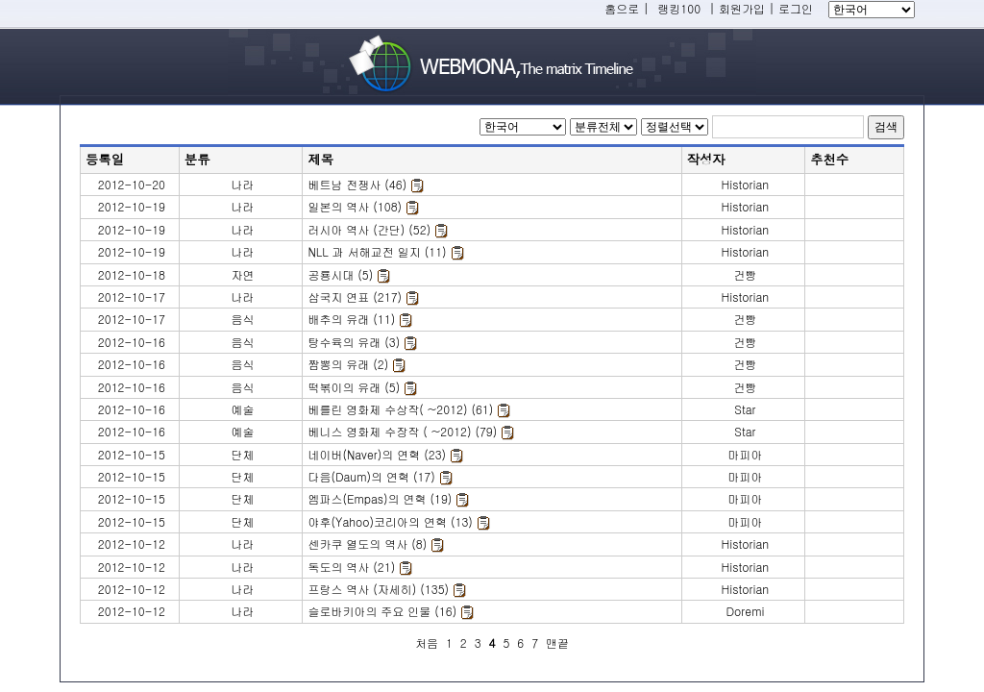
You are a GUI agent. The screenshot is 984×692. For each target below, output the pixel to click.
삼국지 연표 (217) (355, 296)
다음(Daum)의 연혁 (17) (371, 476)
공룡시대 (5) (340, 274)
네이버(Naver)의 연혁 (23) (377, 454)
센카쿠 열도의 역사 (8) (367, 543)
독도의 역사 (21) (351, 566)
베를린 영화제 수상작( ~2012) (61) (400, 409)
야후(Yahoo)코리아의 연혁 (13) (390, 521)
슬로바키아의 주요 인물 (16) (382, 611)
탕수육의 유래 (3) (354, 342)
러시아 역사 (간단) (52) (369, 229)
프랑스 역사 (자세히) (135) (378, 589)
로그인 (795, 8)
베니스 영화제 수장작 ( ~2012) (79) (402, 431)
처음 (426, 642)
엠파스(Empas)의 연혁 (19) (380, 498)
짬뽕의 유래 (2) (348, 364)
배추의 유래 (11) (351, 318)
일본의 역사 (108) (355, 206)
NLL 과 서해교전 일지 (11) (377, 251)
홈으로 (621, 8)
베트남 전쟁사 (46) (357, 184)
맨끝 (557, 642)
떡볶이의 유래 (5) (354, 387)
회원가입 (742, 8)
